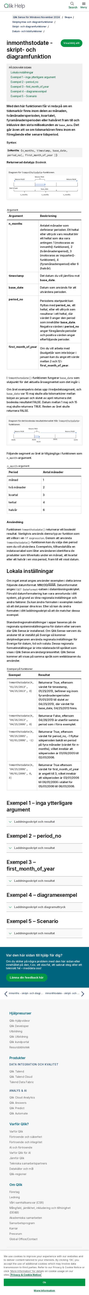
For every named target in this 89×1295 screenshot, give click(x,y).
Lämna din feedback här (27, 977)
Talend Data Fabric (21, 1082)
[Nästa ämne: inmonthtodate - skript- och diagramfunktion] (65, 993)
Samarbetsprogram (22, 1223)
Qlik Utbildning (18, 1036)
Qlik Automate (18, 1113)
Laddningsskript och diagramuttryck (40, 907)
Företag (14, 1191)
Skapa (68, 17)
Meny (83, 7)
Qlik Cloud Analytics (22, 1097)
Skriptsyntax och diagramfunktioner (32, 21)
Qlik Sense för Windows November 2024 (36, 17)
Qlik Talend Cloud (20, 1076)
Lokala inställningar (22, 72)
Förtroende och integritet (25, 1142)
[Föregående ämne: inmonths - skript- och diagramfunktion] (23, 993)
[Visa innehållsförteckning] (7, 17)
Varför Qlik (16, 1131)
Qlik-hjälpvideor (19, 1020)
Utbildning (15, 1031)
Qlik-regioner (17, 1174)
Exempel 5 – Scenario (24, 96)
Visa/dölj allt (71, 42)
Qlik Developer (19, 1026)
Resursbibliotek (19, 1047)
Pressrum (15, 1233)
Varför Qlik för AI (20, 1152)
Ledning (14, 1197)
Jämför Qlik (16, 1158)
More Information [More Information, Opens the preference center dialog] (44, 1290)
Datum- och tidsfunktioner (27, 31)
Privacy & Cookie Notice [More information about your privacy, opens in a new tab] (26, 1274)
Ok (44, 1282)
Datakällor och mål (21, 1168)
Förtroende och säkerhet (25, 1136)
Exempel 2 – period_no (24, 81)
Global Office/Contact (23, 1239)
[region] (44, 1272)
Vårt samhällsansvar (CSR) (26, 1202)
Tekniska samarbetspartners (28, 1163)
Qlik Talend (16, 1071)
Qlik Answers (17, 1102)
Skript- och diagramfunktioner (29, 26)
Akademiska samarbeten (25, 1217)
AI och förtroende (20, 1147)
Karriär (13, 1228)
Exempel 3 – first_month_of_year (30, 86)
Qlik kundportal (19, 1042)
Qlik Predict (16, 1108)
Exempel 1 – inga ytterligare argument (33, 77)
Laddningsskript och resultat (34, 821)
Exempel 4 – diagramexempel (29, 91)
